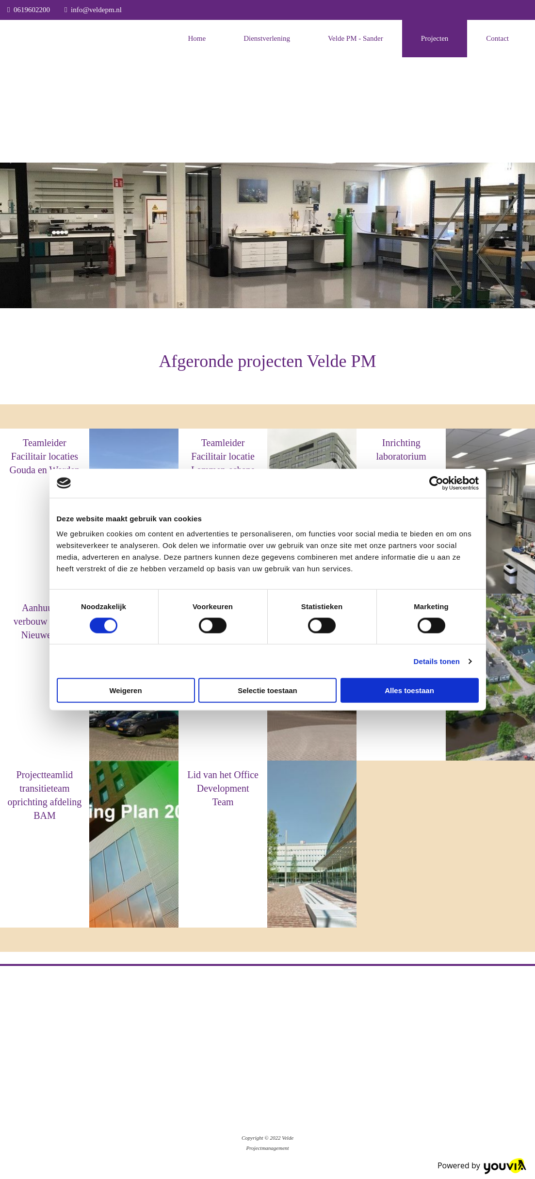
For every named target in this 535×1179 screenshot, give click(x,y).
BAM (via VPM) (44, 652)
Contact (497, 38)
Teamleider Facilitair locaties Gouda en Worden (45, 456)
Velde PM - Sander (355, 38)
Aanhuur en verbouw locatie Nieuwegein (45, 621)
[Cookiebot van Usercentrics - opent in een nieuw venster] (436, 483)
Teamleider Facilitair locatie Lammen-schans (223, 456)
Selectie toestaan (267, 690)
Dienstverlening (266, 38)
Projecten (435, 38)
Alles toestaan (409, 690)
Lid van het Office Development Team (223, 788)
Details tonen (437, 661)
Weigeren (125, 690)
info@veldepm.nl (96, 10)
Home (197, 38)
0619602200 (32, 10)
